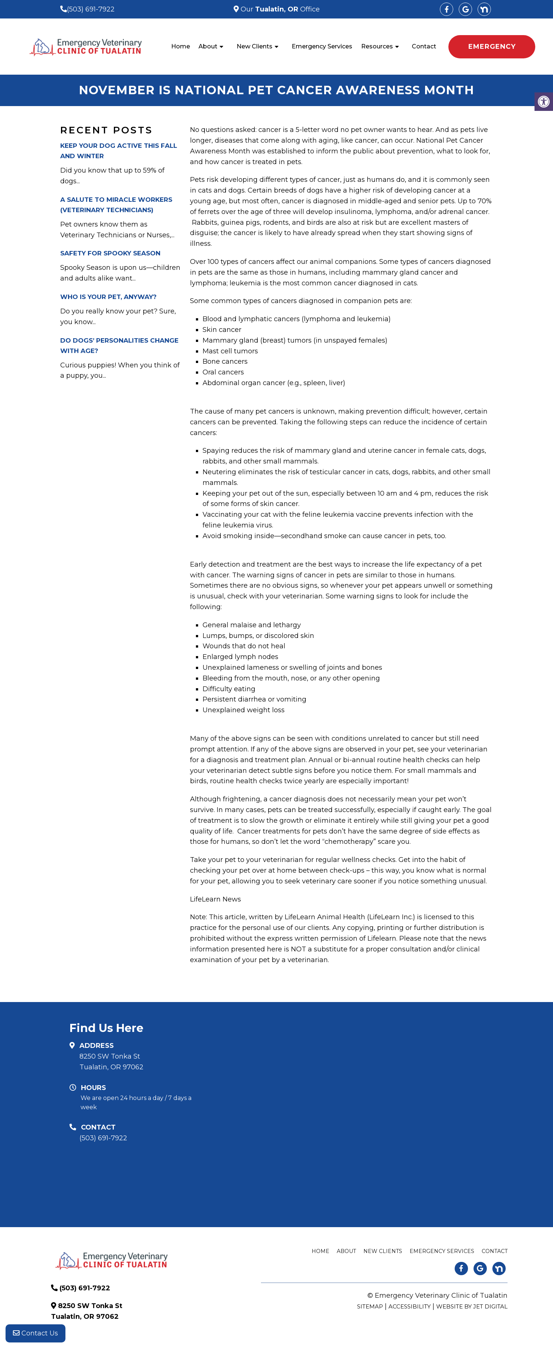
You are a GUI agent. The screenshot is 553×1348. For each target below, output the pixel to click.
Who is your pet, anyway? (108, 297)
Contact (424, 46)
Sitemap (370, 1306)
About (208, 46)
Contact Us (35, 1333)
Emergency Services (322, 46)
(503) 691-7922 (91, 9)
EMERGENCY (492, 47)
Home (180, 46)
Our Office (279, 9)
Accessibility (410, 1306)
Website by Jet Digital (472, 1306)
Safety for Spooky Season (110, 253)
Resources (377, 46)
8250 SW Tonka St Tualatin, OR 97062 (111, 1061)
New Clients (254, 46)
